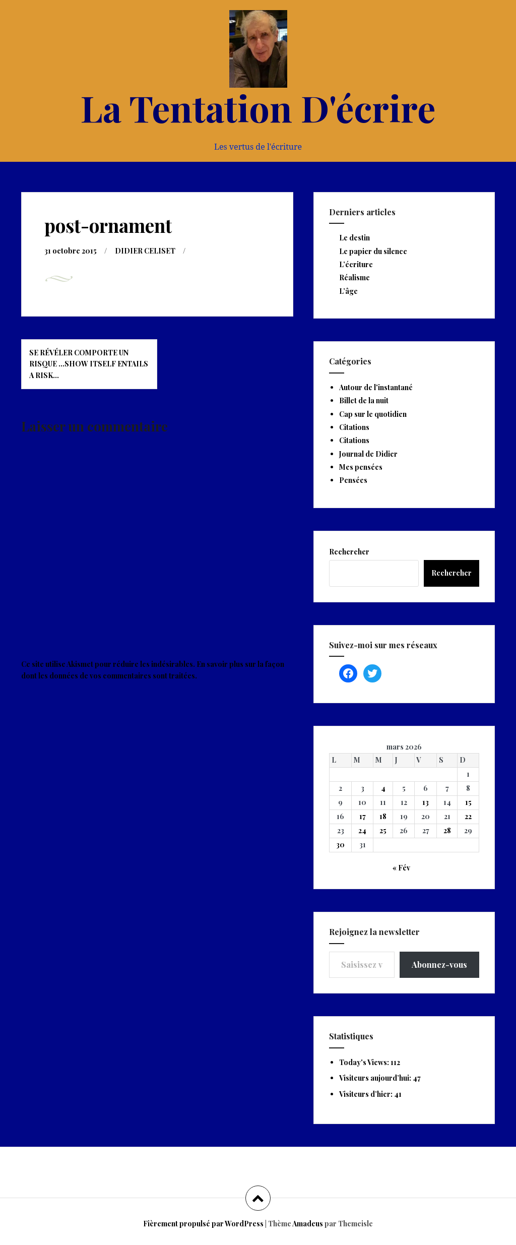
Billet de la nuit (364, 400)
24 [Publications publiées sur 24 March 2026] (362, 830)
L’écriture (356, 264)
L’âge (348, 291)
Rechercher (349, 551)
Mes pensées (360, 467)
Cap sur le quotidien (373, 414)
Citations (354, 427)
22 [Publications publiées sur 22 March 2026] (468, 816)
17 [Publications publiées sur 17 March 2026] (362, 816)
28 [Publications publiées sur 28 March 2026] (447, 830)
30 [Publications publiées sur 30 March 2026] (340, 844)
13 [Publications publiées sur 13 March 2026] (425, 802)
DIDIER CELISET (145, 251)
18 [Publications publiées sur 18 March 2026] (382, 816)
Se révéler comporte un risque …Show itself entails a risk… (88, 364)
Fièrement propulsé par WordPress (203, 1223)
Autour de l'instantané (376, 387)
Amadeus (307, 1223)
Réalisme (354, 277)
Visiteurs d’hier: (366, 1094)
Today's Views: (365, 1062)
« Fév (401, 868)
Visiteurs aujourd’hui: (376, 1078)
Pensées (353, 480)
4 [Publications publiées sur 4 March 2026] (383, 788)
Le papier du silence (373, 251)
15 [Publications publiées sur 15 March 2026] (468, 802)
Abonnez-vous (439, 964)
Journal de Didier (368, 454)
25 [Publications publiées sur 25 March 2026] (382, 830)
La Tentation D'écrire (258, 107)
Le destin (354, 237)
